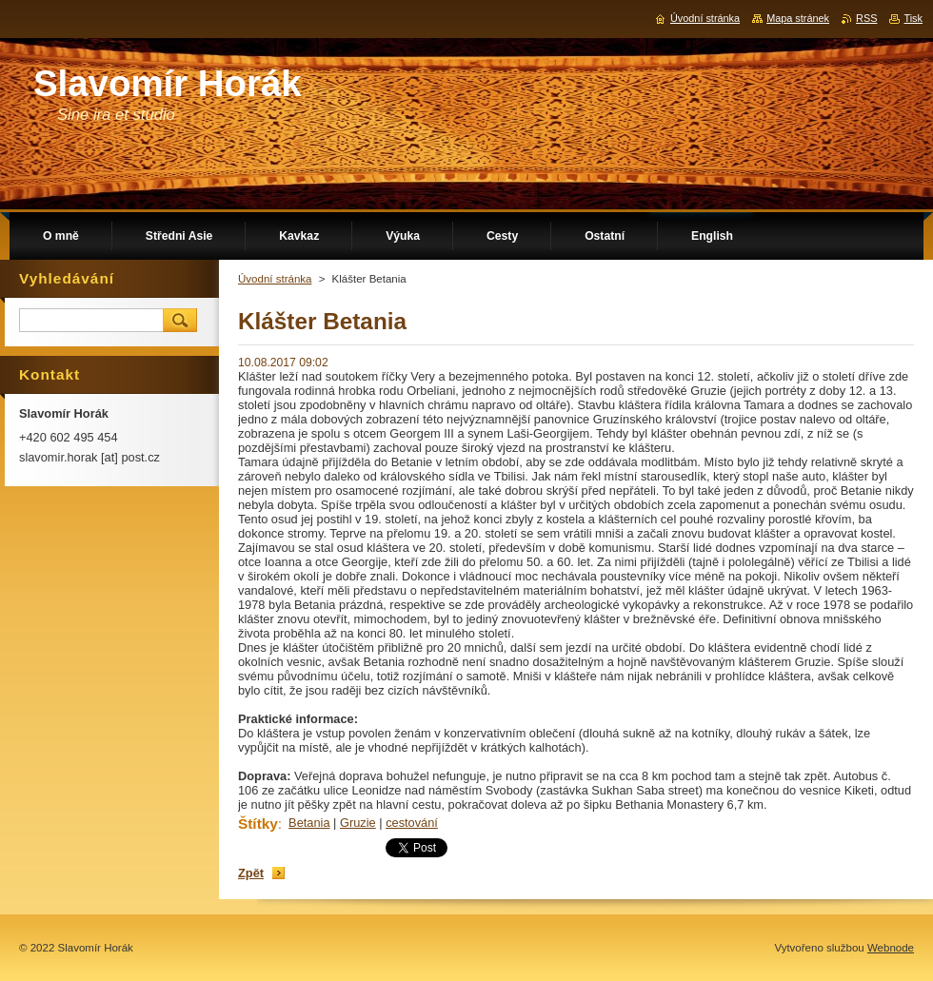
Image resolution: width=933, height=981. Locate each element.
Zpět (251, 873)
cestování (412, 822)
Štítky (258, 823)
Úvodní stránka (274, 278)
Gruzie (358, 822)
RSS (866, 18)
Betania (308, 822)
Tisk (913, 18)
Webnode (890, 947)
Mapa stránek (797, 18)
